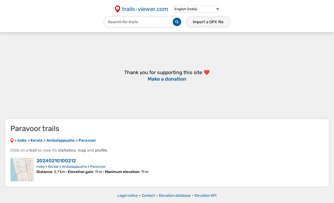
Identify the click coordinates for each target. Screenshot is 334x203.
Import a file (208, 22)
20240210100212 (56, 161)
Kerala (53, 166)
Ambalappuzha (74, 166)
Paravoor (98, 166)
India (41, 166)
